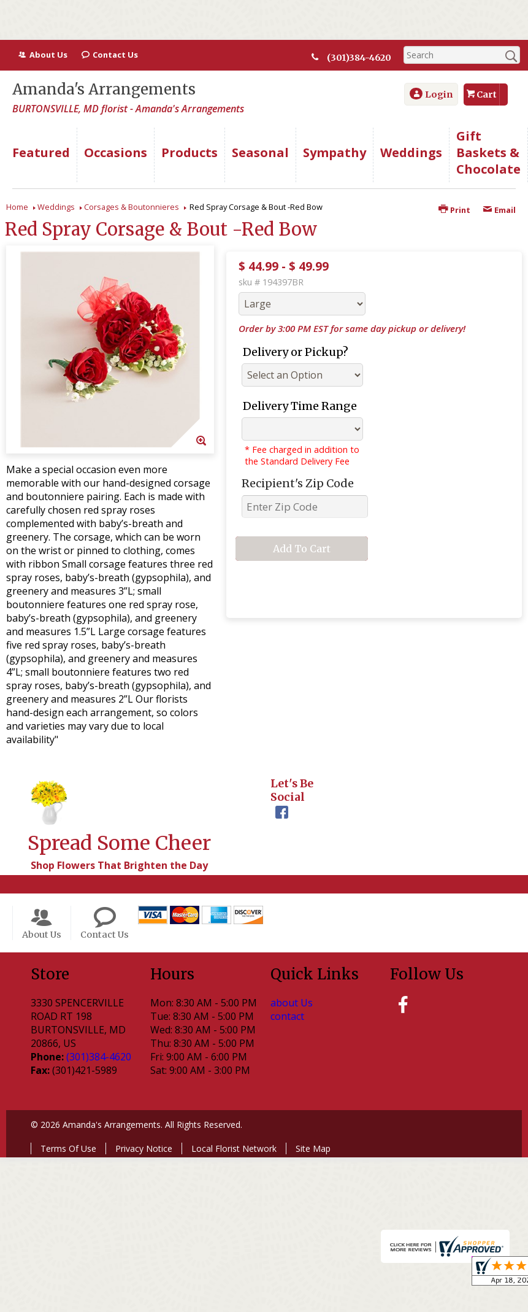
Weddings (56, 206)
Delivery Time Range (300, 406)
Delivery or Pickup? (295, 352)
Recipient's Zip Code (298, 483)
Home (17, 206)
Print (454, 209)
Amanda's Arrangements (104, 89)
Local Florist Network (234, 1148)
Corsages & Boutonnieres (131, 206)
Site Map (313, 1148)
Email (499, 209)
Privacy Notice (143, 1148)
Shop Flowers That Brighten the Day (119, 865)
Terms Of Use (68, 1148)
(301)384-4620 (359, 57)
